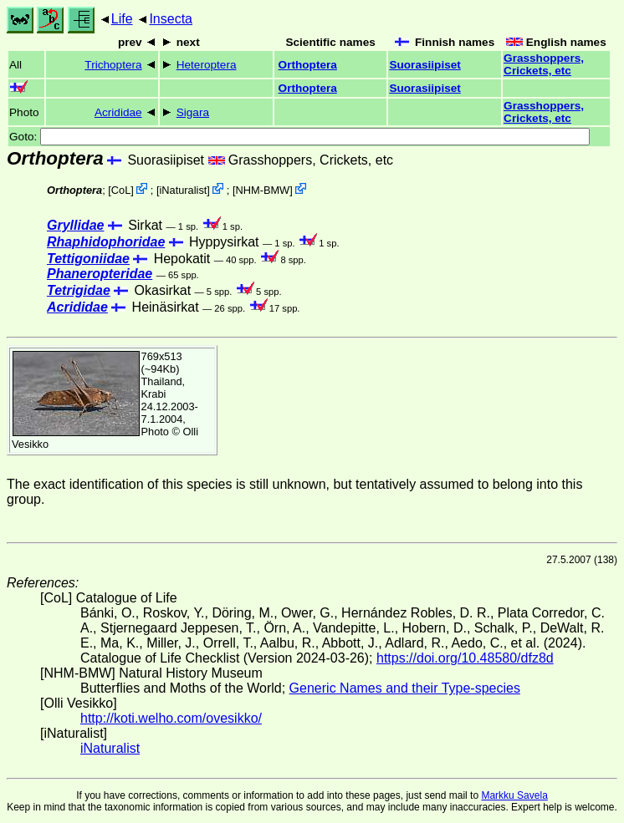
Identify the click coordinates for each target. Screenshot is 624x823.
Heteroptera (206, 64)
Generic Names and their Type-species (404, 688)
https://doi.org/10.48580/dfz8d (465, 658)
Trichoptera (112, 64)
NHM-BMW (263, 190)
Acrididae (118, 112)
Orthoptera (308, 64)
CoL (120, 190)
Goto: (299, 136)
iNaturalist (183, 190)
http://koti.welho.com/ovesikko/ (171, 718)
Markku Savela (514, 795)
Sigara (192, 112)
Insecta (170, 19)
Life (122, 19)
